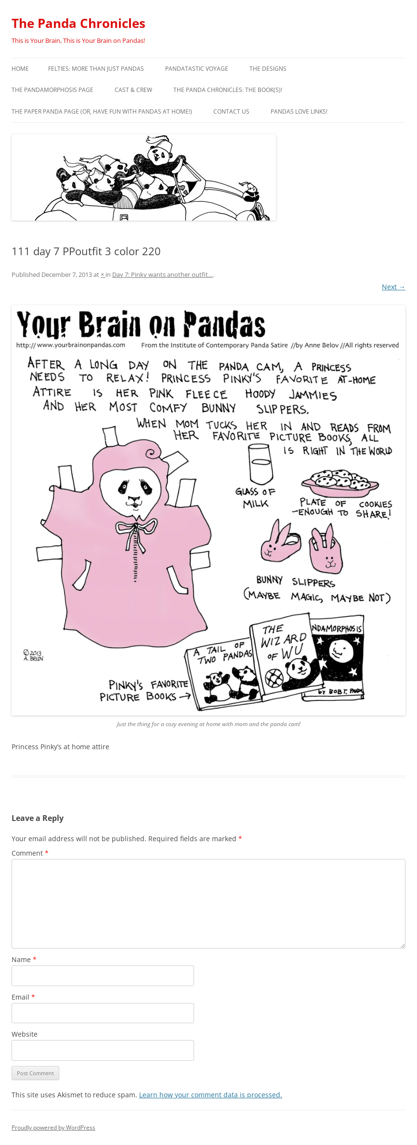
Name (24, 959)
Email (23, 997)
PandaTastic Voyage (196, 69)
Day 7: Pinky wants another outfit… (162, 274)
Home (20, 69)
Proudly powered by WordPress (53, 1127)
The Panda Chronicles (78, 23)
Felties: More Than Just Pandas (96, 69)
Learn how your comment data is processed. (210, 1094)
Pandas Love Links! (299, 111)
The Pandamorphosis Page (52, 90)
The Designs (268, 69)
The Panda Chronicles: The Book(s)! (227, 90)
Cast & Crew (133, 90)
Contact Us (231, 111)
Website (25, 1034)
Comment (30, 853)
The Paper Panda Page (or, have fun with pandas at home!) (102, 111)
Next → (393, 286)
